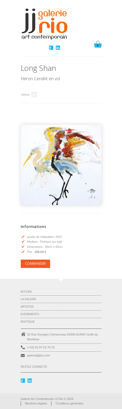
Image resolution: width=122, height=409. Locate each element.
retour (29, 94)
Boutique (28, 321)
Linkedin (58, 48)
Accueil (26, 291)
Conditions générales (69, 403)
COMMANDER (35, 263)
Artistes (27, 306)
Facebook (51, 48)
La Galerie (28, 299)
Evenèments (30, 314)
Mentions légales (36, 403)
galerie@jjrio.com (38, 355)
